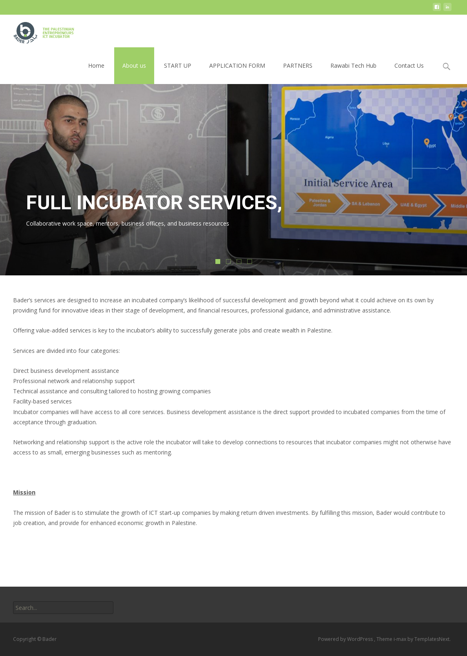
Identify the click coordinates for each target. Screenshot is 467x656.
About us (134, 65)
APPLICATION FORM (237, 65)
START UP (177, 65)
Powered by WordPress (346, 639)
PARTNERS (297, 65)
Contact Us (409, 65)
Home (96, 65)
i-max (400, 639)
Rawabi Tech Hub (353, 65)
